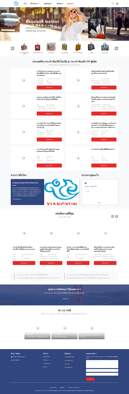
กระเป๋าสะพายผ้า (78, 52)
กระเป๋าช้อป (64, 52)
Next (127, 23)
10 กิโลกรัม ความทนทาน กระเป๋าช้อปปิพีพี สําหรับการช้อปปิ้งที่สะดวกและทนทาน (49, 73)
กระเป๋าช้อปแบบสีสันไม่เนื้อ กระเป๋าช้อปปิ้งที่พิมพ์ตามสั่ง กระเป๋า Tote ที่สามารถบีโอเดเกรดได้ (38, 278)
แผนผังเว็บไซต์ (53, 387)
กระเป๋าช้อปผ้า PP (38, 52)
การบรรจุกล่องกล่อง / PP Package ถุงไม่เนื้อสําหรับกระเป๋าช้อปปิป (87, 275)
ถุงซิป (91, 52)
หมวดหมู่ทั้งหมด (68, 367)
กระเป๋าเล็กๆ (104, 52)
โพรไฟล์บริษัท (46, 356)
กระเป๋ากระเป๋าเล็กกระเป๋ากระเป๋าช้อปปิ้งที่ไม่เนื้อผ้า (32, 275)
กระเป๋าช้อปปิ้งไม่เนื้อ (24, 53)
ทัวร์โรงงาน (45, 360)
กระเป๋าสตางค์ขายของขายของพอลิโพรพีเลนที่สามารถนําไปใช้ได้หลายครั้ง (50, 249)
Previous (2, 23)
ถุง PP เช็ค (51, 52)
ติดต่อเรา (45, 367)
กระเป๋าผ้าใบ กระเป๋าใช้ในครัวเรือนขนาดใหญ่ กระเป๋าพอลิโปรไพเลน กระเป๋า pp (49, 125)
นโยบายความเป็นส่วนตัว (73, 387)
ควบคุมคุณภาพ (46, 363)
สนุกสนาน (49, 87)
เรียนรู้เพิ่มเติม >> (17, 199)
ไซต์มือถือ (62, 387)
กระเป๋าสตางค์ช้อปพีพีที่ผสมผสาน (103, 149)
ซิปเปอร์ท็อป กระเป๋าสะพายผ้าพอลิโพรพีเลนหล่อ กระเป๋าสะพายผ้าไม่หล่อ (103, 99)
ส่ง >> (90, 379)
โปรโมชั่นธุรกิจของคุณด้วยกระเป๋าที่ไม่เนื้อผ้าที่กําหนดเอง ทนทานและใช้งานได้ (88, 278)
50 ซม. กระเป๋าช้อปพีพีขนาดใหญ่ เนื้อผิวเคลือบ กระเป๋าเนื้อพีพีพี (78, 249)
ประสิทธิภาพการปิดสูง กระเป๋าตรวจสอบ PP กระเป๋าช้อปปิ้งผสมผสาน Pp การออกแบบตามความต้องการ (103, 125)
